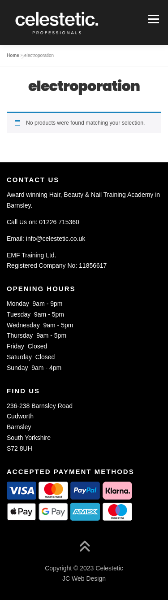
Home (13, 55)
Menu (152, 19)
